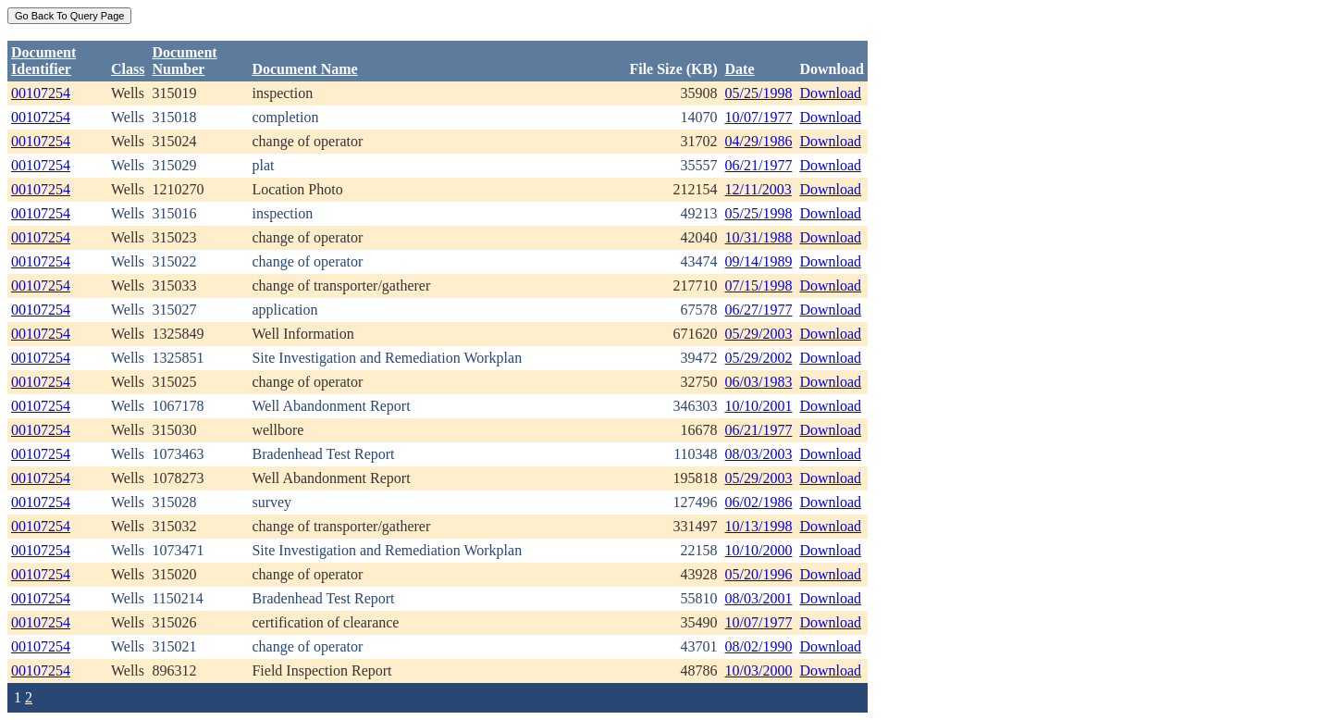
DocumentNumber (184, 60)
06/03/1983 (759, 382)
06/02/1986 (759, 502)
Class (127, 69)
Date (740, 69)
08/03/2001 (759, 598)
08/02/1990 (759, 646)
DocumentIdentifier (43, 60)
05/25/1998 (759, 93)
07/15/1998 (759, 285)
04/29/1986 (759, 141)
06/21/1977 (759, 165)
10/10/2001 (759, 406)
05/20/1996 (759, 574)
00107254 (40, 93)
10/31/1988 (759, 237)
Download (830, 93)
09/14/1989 (759, 261)
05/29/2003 (759, 333)
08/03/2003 (759, 454)
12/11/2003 (758, 189)
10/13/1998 (759, 526)
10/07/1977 (759, 117)
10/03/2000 (759, 670)
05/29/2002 (759, 358)
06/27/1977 (759, 309)
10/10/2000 (759, 550)
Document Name (304, 69)
